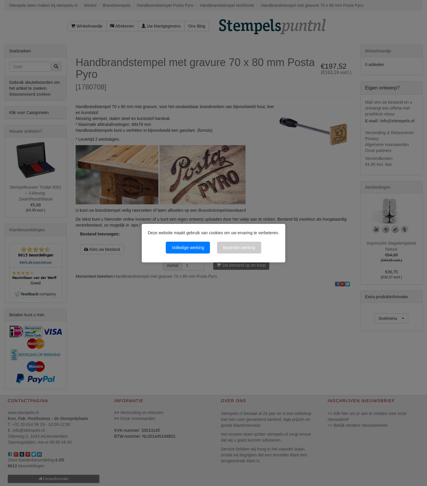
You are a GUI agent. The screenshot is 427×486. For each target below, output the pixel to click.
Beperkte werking (239, 247)
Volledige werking (188, 247)
